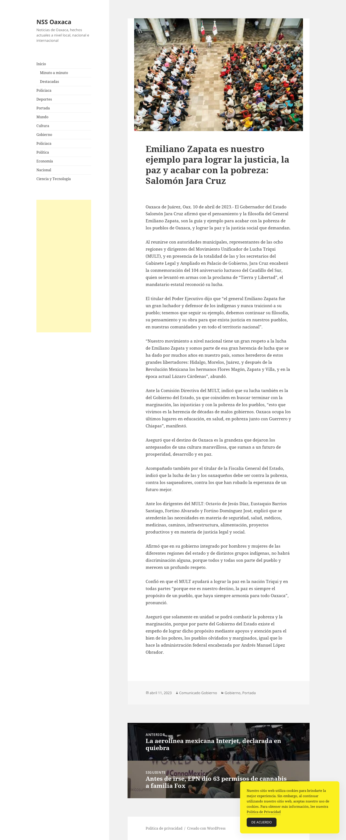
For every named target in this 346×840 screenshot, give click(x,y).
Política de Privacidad (264, 813)
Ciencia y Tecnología (53, 178)
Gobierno (44, 134)
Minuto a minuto (54, 72)
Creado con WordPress (206, 828)
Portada (43, 108)
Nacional (43, 170)
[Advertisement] (63, 266)
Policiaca (43, 90)
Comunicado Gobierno (198, 692)
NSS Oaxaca (53, 22)
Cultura (42, 125)
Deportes (44, 99)
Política (42, 152)
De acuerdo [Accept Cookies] (261, 823)
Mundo (42, 116)
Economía (44, 161)
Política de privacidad (164, 828)
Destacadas (49, 81)
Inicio (41, 63)
